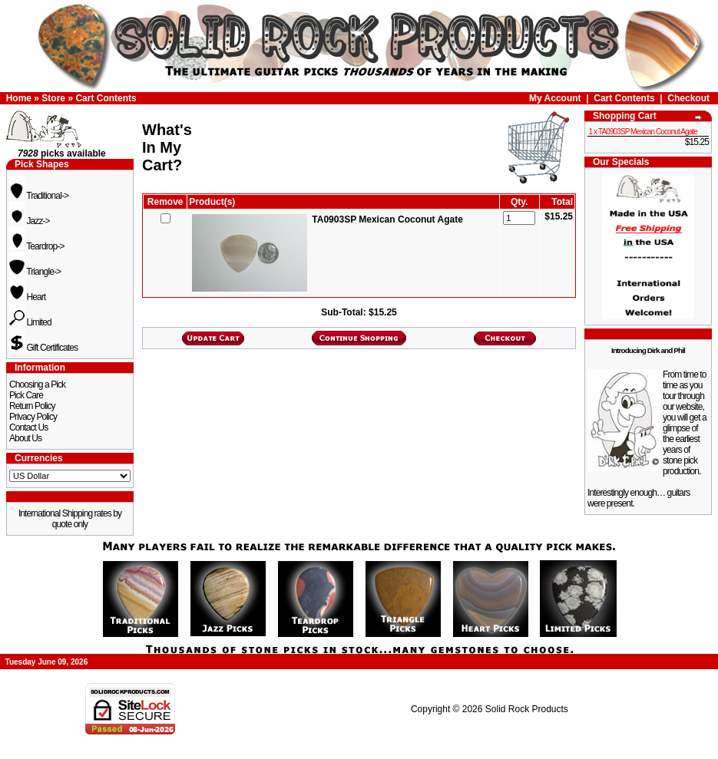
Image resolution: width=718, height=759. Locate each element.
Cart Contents (105, 98)
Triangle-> (35, 271)
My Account (555, 98)
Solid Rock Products (526, 709)
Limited (30, 322)
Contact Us (28, 427)
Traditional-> (38, 195)
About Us (25, 438)
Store (53, 98)
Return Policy (32, 406)
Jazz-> (29, 221)
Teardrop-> (37, 246)
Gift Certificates (43, 347)
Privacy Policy (33, 416)
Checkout (688, 98)
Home (18, 98)
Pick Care (26, 395)
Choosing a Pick (37, 384)
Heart (27, 297)
